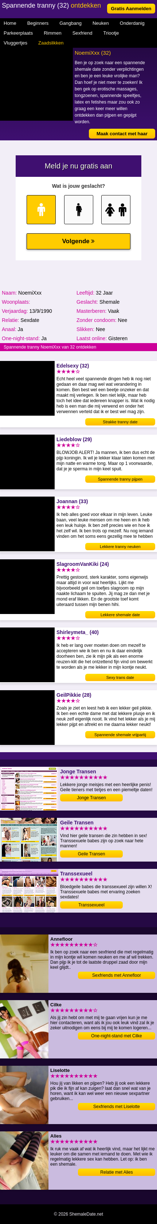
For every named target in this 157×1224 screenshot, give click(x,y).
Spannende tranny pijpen (120, 479)
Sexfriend (82, 33)
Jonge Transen (91, 797)
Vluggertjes (15, 43)
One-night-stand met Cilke (116, 1035)
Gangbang (70, 23)
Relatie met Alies (116, 1172)
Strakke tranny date (120, 422)
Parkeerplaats (18, 33)
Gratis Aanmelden (131, 8)
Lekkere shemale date (120, 615)
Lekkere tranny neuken (120, 546)
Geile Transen (91, 853)
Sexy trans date (120, 677)
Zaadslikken (50, 43)
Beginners (38, 23)
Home (10, 23)
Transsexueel (91, 905)
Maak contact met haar (122, 133)
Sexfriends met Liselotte (116, 1106)
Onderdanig (132, 23)
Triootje (111, 33)
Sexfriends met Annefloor (116, 975)
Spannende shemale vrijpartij (120, 735)
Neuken (101, 23)
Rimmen (52, 33)
